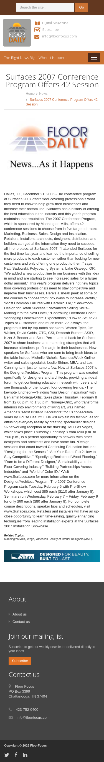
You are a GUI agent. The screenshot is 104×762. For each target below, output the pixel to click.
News (43, 94)
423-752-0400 (27, 709)
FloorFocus (38, 745)
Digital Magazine (55, 22)
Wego (30, 539)
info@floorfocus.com (59, 36)
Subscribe (50, 29)
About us (19, 614)
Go (81, 7)
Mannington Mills (14, 539)
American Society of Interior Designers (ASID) (64, 539)
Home (30, 94)
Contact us (21, 622)
